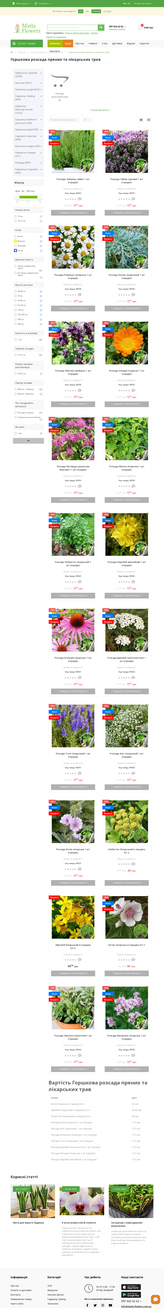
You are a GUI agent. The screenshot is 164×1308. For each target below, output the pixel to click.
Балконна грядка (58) (27, 146)
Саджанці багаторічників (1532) (24, 109)
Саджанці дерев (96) (26, 129)
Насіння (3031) (23, 82)
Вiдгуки (131, 43)
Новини (93, 43)
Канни (94, 32)
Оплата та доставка (21, 1290)
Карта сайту (17, 1303)
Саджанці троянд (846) (25, 97)
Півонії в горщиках (56, 36)
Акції (68, 43)
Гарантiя (144, 43)
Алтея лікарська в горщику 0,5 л (126, 944)
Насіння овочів (55, 1294)
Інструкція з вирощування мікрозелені (126, 1224)
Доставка (117, 43)
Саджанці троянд (56, 1299)
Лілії (49, 1285)
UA (124, 3)
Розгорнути (100, 110)
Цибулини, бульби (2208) (26, 74)
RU (129, 3)
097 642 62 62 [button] (131, 1301)
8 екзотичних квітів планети (79, 1222)
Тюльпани (52, 1303)
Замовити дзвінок (117, 29)
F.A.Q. (105, 43)
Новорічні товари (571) (25, 154)
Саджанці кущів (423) (27, 89)
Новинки (55, 43)
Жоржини (52, 1290)
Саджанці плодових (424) (26, 171)
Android (96, 11)
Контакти (55, 51)
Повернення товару (21, 1299)
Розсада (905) (23, 162)
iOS (80, 11)
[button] (21, 3)
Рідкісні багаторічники (77, 32)
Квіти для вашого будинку (28, 1222)
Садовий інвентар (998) (25, 137)
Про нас (79, 43)
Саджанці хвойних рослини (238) (26, 121)
